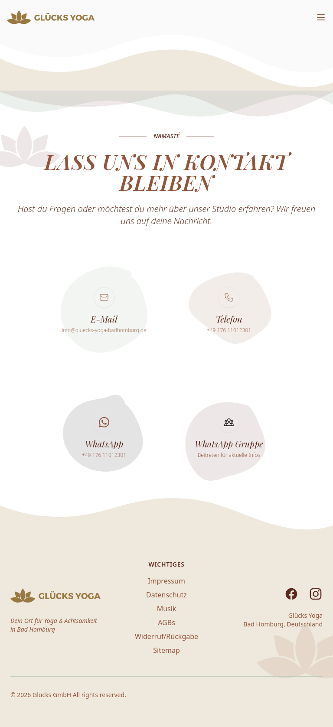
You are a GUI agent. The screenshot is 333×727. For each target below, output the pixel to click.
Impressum (166, 581)
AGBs (166, 622)
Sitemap (166, 650)
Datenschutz (166, 595)
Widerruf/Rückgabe (166, 636)
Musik (166, 608)
